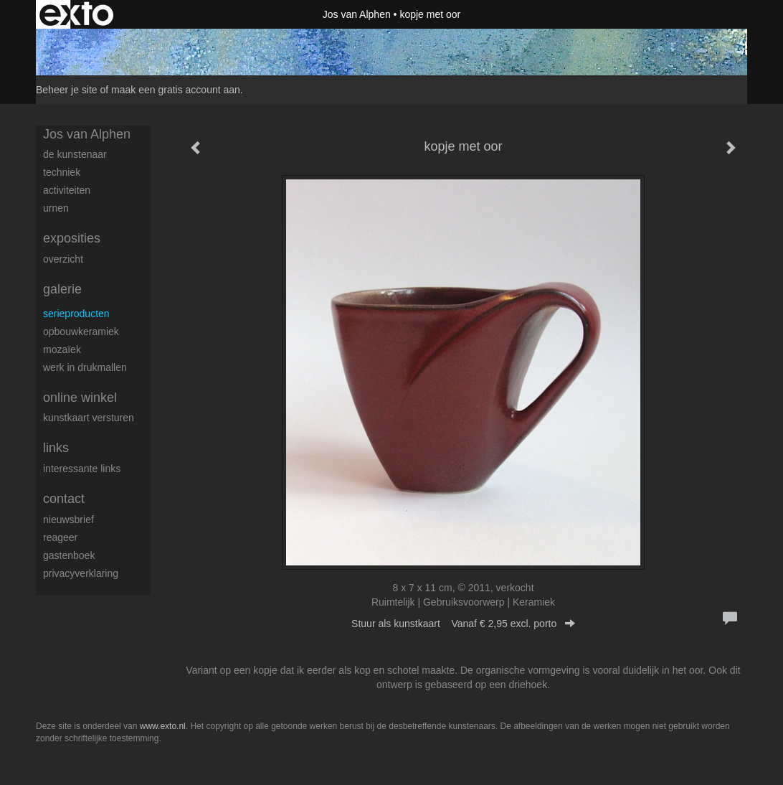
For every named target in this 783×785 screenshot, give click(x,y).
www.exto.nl (163, 726)
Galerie (62, 289)
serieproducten (76, 313)
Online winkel (80, 397)
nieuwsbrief (68, 519)
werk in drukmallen (85, 367)
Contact (64, 499)
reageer (60, 537)
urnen (56, 208)
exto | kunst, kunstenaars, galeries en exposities (76, 14)
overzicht (63, 259)
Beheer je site (67, 89)
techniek (61, 172)
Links (56, 448)
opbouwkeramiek (81, 331)
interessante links (81, 468)
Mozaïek (62, 349)
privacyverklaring (80, 573)
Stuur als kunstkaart (463, 623)
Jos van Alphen (357, 14)
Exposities (71, 238)
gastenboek (69, 555)
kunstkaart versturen (88, 417)
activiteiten (66, 190)
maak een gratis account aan (175, 89)
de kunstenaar (75, 154)
